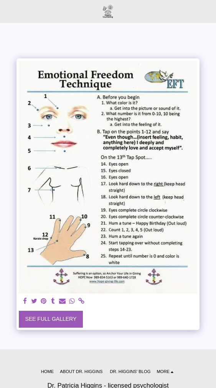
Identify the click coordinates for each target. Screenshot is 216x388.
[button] (8, 11)
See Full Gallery (50, 319)
